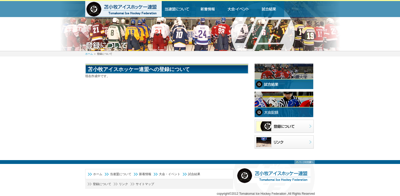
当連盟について (120, 174)
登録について (102, 184)
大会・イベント (169, 174)
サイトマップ (145, 184)
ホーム (89, 53)
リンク (123, 184)
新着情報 (145, 174)
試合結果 (194, 174)
